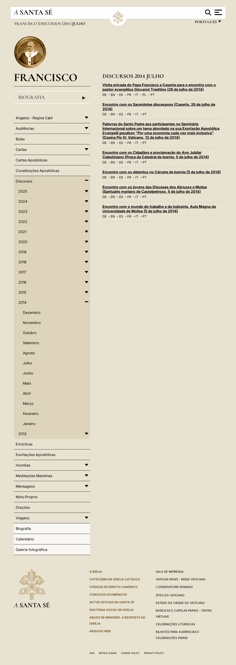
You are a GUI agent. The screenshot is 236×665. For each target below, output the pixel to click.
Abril (27, 393)
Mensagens (25, 486)
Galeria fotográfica (31, 549)
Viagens (22, 518)
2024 (22, 201)
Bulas (20, 139)
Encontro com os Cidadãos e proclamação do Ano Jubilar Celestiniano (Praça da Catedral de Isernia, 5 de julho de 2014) (155, 154)
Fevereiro (31, 413)
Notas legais (108, 653)
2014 (67, 23)
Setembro (31, 343)
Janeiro (29, 423)
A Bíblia (95, 571)
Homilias (23, 465)
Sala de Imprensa (170, 571)
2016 (22, 282)
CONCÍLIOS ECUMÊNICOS (108, 594)
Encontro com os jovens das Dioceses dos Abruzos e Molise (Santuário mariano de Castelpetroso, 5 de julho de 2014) (154, 189)
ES (121, 95)
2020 (22, 242)
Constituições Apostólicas (37, 170)
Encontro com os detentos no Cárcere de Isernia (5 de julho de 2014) (161, 172)
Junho (28, 373)
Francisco (26, 23)
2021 (22, 231)
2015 (22, 292)
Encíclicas (24, 444)
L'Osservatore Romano (174, 587)
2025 (22, 191)
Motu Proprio (27, 497)
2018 (22, 262)
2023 (22, 211)
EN (113, 95)
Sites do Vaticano (170, 595)
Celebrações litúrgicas (175, 624)
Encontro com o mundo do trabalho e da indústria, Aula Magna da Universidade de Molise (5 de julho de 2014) (159, 208)
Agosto (29, 353)
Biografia (52, 97)
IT (136, 95)
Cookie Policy (130, 653)
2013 (22, 434)
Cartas (21, 149)
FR (129, 95)
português (206, 23)
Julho (27, 363)
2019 (22, 252)
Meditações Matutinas (34, 475)
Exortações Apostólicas (35, 454)
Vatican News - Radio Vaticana (180, 579)
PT (153, 95)
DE (104, 95)
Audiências (25, 128)
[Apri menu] (217, 12)
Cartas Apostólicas (31, 160)
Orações (23, 507)
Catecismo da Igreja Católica (114, 579)
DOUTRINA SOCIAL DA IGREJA (111, 610)
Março (28, 403)
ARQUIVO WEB (100, 631)
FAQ (91, 653)
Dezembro (32, 312)
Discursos (50, 23)
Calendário (25, 539)
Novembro (32, 322)
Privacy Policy (154, 653)
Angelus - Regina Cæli (34, 118)
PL (144, 95)
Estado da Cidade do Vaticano (180, 603)
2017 (22, 272)
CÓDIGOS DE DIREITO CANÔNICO (113, 587)
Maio (27, 383)
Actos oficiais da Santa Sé (111, 602)
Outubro (30, 332)
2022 (22, 221)
